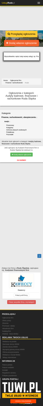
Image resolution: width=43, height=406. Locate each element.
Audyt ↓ (7, 121)
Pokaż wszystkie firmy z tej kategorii (21, 302)
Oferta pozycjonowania (11, 352)
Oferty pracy (6, 320)
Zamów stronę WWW (10, 347)
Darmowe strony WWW (11, 344)
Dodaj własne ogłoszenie (21, 43)
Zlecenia (5, 323)
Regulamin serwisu (9, 373)
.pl (8, 3)
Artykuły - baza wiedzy (10, 334)
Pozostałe (9, 134)
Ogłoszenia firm (7, 318)
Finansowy (10, 125)
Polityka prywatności (9, 375)
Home (5, 80)
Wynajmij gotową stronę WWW (14, 349)
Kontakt (5, 370)
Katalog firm (6, 331)
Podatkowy (10, 132)
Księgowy (9, 127)
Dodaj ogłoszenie (23, 401)
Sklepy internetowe (9, 357)
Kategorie (6, 113)
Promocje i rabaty (8, 326)
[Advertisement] (21, 179)
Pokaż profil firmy (21, 295)
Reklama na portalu (9, 341)
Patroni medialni (8, 367)
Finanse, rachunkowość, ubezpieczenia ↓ (19, 117)
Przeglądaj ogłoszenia (21, 34)
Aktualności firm (8, 328)
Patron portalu (7, 365)
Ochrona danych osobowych (16, 130)
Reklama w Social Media (11, 355)
